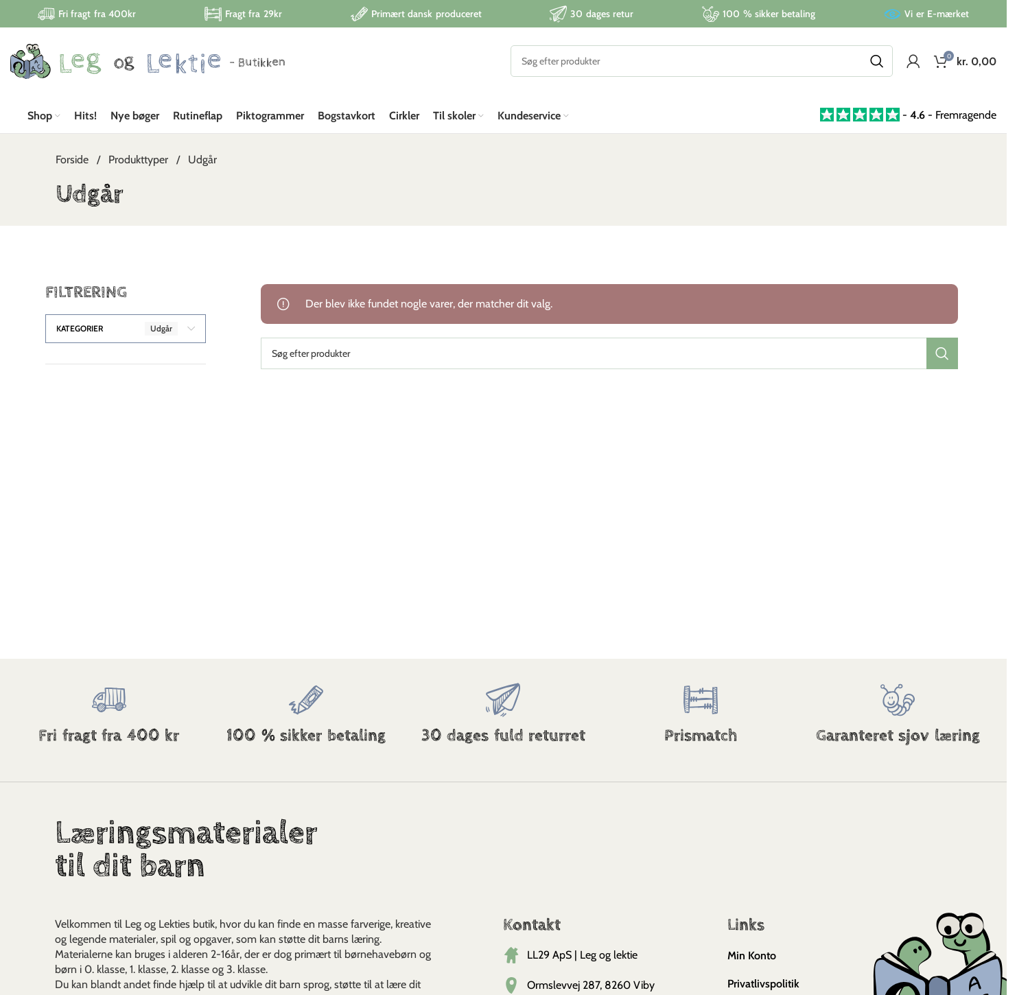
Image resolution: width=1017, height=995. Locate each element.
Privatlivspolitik (763, 984)
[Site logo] (147, 60)
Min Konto (751, 956)
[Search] (702, 62)
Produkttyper (139, 160)
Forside (73, 160)
